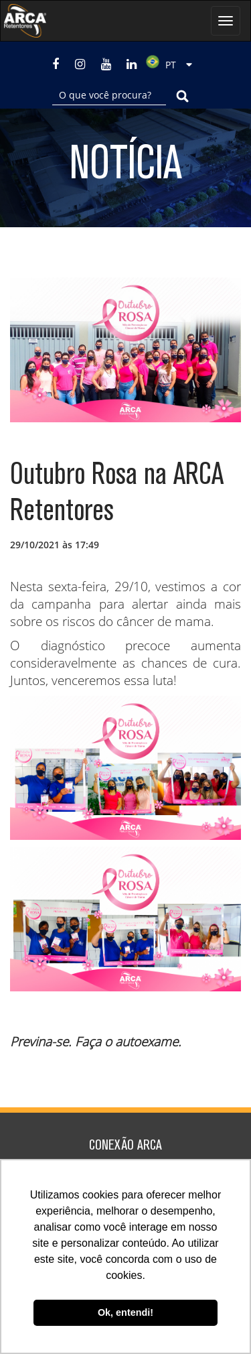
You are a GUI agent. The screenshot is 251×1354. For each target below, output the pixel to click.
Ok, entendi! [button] (125, 1312)
